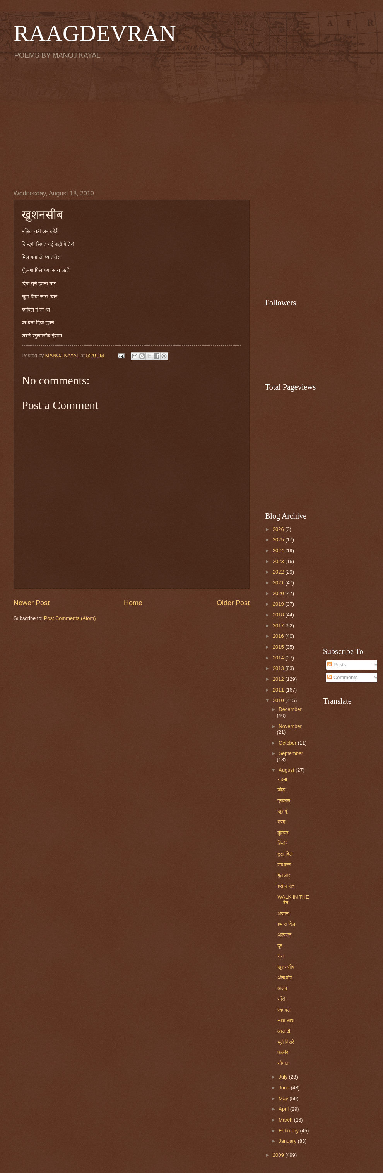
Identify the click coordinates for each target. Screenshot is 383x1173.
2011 (279, 690)
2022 (279, 572)
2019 (279, 604)
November (290, 726)
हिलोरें (282, 843)
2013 (279, 668)
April (284, 1109)
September (291, 753)
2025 (279, 540)
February (289, 1131)
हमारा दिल (286, 924)
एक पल (283, 1010)
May (284, 1098)
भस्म (281, 822)
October (288, 743)
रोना (281, 956)
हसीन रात (285, 886)
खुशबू (282, 811)
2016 (279, 636)
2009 (279, 1155)
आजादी (283, 1031)
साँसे (281, 999)
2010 (279, 700)
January (288, 1141)
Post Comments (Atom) (70, 618)
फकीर (282, 1052)
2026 (279, 529)
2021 (279, 583)
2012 (279, 679)
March (286, 1120)
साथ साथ (285, 1020)
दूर (279, 946)
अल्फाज (284, 935)
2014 (279, 658)
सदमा (282, 779)
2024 (279, 550)
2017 (279, 625)
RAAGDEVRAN (95, 33)
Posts (336, 665)
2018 (279, 615)
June (285, 1088)
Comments (342, 677)
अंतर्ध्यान (284, 978)
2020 (279, 593)
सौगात (282, 1063)
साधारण (284, 865)
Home (133, 603)
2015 (279, 647)
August (287, 770)
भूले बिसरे (285, 1042)
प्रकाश (283, 800)
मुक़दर (282, 833)
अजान (283, 913)
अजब (282, 988)
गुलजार (283, 875)
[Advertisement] (191, 124)
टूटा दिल (284, 854)
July (284, 1077)
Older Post (233, 603)
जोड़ (281, 790)
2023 (279, 561)
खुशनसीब (285, 967)
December (290, 709)
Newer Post (32, 603)
